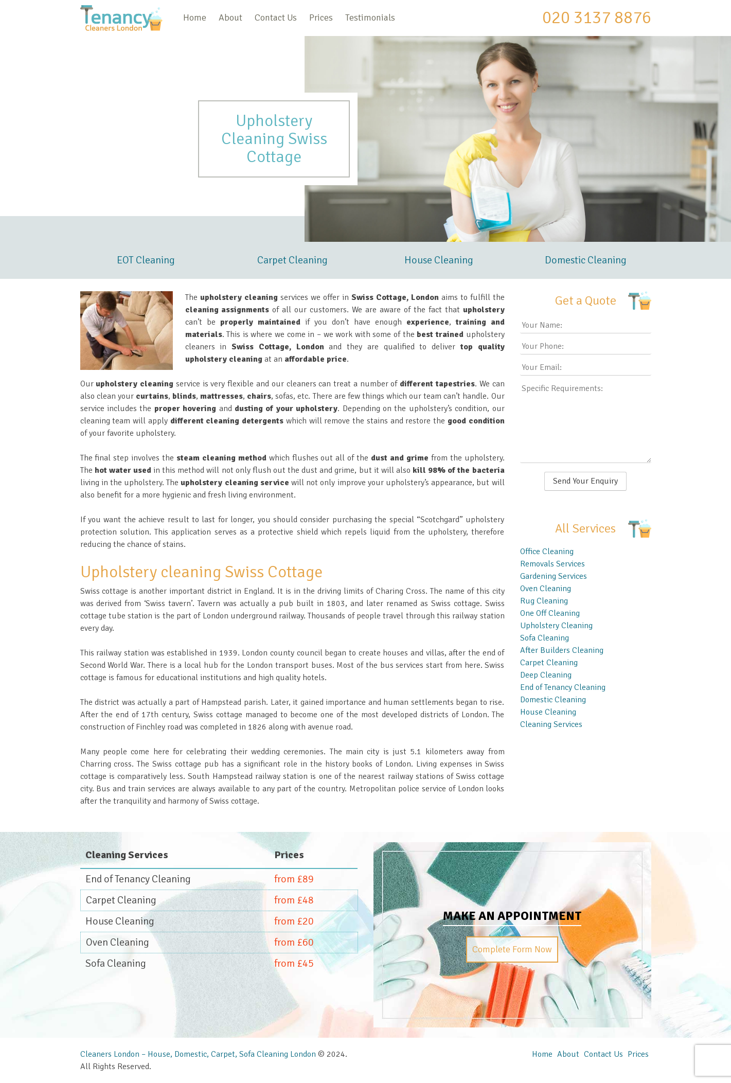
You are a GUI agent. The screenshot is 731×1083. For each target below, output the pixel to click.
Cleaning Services (551, 724)
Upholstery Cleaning (556, 625)
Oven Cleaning (545, 588)
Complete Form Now (512, 949)
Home (194, 17)
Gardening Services (553, 576)
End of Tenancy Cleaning (562, 687)
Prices (321, 17)
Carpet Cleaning (292, 260)
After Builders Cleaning (561, 650)
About (230, 17)
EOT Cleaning (146, 260)
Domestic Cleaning (586, 260)
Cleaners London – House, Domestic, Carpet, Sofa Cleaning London (198, 1054)
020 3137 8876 (596, 17)
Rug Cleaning (544, 601)
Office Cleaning (547, 551)
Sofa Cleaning (544, 638)
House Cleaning (438, 260)
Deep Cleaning (546, 675)
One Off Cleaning (550, 613)
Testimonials (370, 17)
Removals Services (552, 564)
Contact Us (276, 17)
